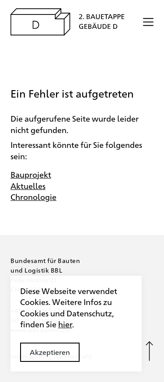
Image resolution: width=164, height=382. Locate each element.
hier (65, 324)
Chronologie (33, 196)
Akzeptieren (50, 352)
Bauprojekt (30, 174)
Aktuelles (27, 185)
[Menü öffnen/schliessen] (148, 22)
